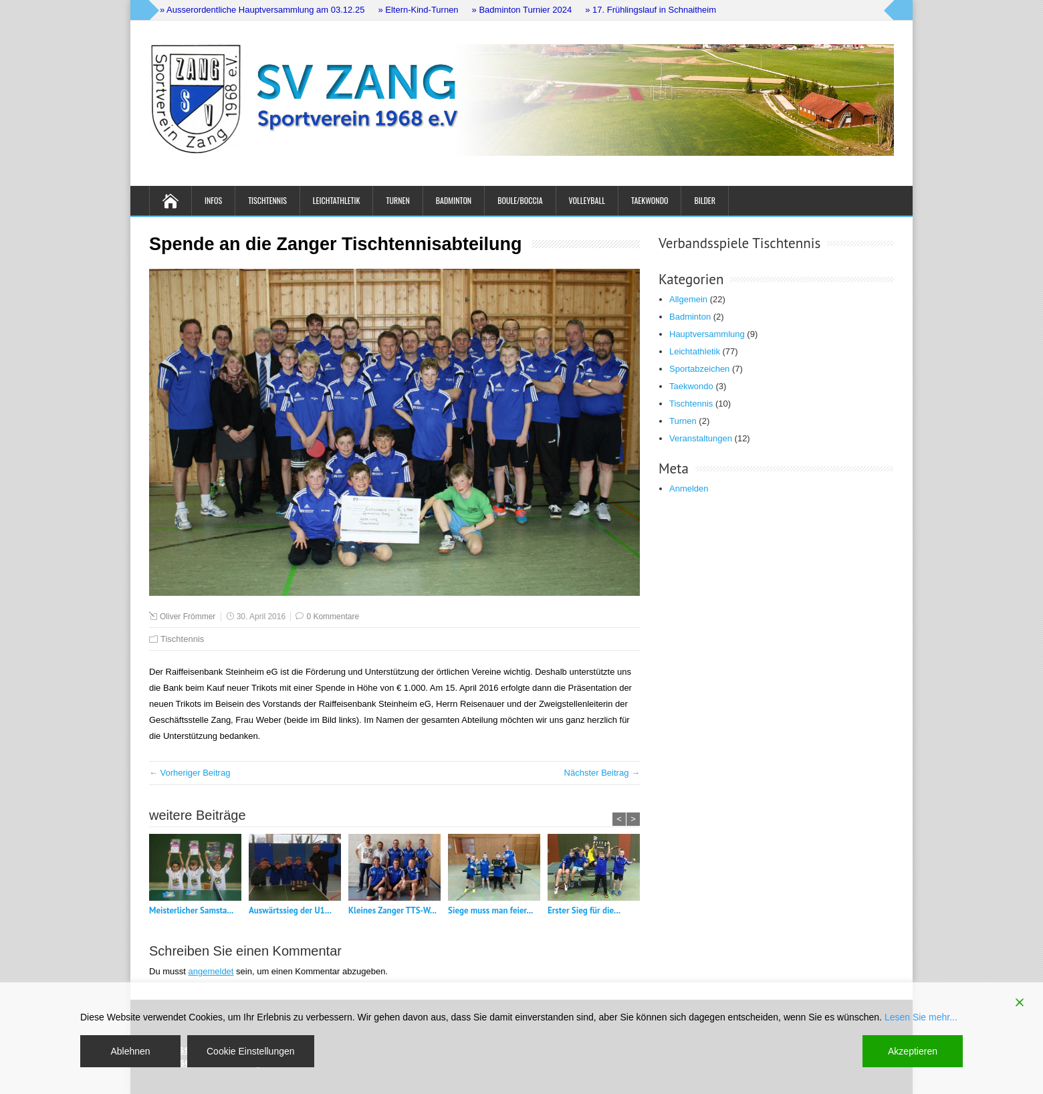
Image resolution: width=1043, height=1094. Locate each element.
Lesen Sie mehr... (921, 1017)
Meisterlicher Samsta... (191, 910)
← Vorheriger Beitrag (189, 773)
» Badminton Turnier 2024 (522, 10)
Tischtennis (267, 200)
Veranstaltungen (700, 438)
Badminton (453, 200)
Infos (213, 200)
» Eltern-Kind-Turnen (418, 10)
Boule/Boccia (519, 200)
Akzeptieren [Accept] (912, 1051)
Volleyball (587, 200)
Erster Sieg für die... (584, 910)
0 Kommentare (332, 616)
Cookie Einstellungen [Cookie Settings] (251, 1051)
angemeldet (211, 971)
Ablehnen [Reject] (130, 1051)
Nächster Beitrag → (602, 773)
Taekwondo (650, 200)
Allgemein (688, 299)
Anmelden (689, 488)
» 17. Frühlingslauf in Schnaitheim (650, 10)
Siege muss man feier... (490, 910)
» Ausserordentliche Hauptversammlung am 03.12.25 (262, 10)
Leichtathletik (336, 200)
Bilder (704, 200)
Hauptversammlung (707, 334)
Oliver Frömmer (187, 616)
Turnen (397, 200)
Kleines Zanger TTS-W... (392, 910)
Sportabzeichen (699, 369)
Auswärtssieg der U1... (290, 910)
